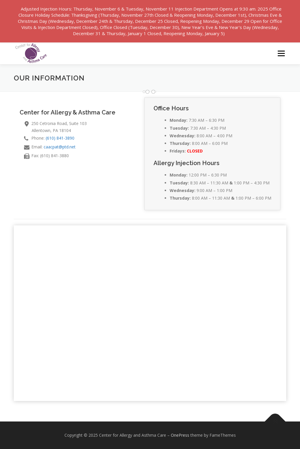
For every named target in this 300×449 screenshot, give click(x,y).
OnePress (180, 435)
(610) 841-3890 (60, 138)
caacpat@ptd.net (60, 147)
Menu (281, 53)
